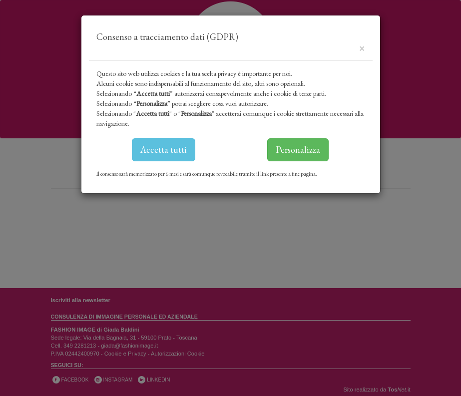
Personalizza (298, 149)
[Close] (362, 47)
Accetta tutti (163, 149)
